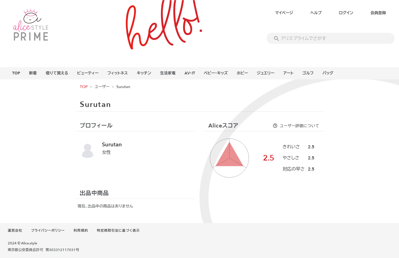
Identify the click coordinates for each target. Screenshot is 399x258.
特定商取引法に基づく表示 (118, 230)
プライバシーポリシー (48, 230)
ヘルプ (316, 13)
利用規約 (81, 230)
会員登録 (378, 13)
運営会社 (15, 230)
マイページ (284, 13)
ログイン (346, 13)
